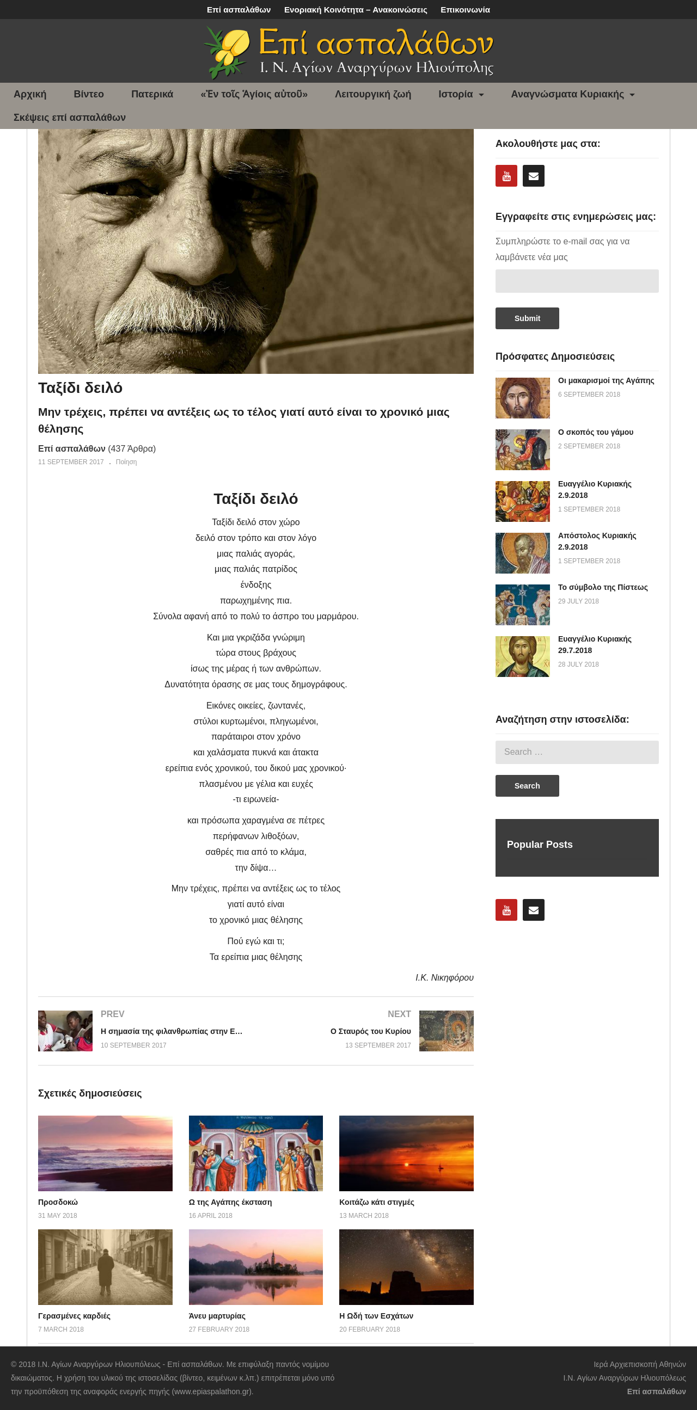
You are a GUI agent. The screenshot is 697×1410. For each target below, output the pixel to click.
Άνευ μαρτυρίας (217, 1316)
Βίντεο (89, 94)
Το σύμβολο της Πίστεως (603, 587)
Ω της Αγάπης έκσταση (230, 1202)
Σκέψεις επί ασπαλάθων (70, 117)
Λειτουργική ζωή (373, 94)
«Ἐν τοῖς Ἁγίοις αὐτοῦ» (254, 94)
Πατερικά (152, 94)
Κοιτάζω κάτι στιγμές (376, 1202)
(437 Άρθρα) (97, 448)
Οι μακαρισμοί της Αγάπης (606, 380)
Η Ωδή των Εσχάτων (376, 1316)
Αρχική (30, 94)
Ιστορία (461, 94)
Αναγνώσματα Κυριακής (573, 94)
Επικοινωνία (465, 9)
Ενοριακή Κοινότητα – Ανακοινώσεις (355, 9)
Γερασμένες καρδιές (74, 1316)
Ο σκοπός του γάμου (595, 432)
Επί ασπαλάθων (239, 9)
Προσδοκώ (58, 1202)
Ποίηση (126, 462)
